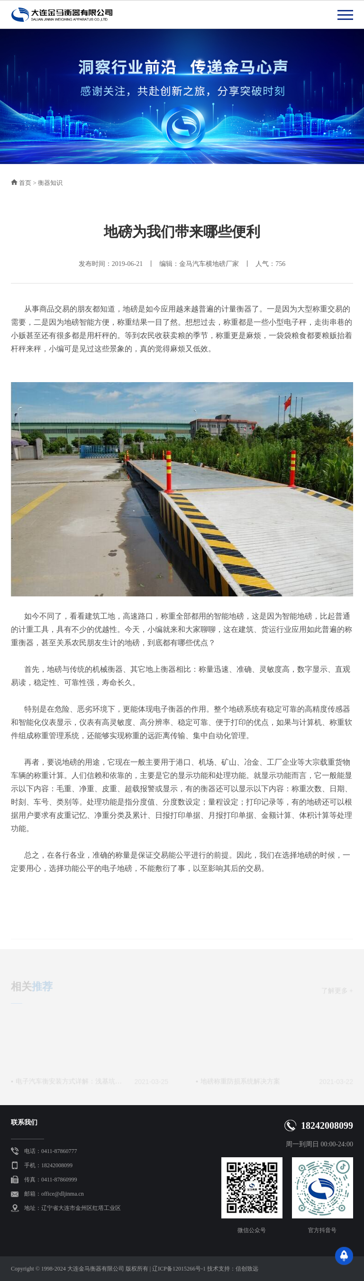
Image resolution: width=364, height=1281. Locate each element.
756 (280, 263)
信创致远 (247, 1268)
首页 (25, 182)
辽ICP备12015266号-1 (179, 1268)
